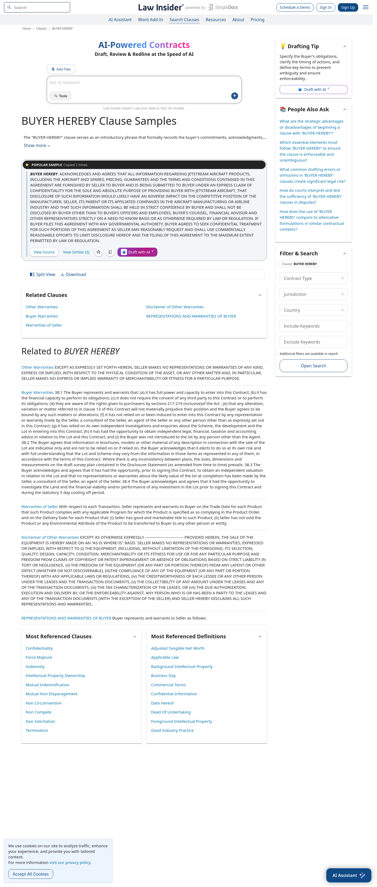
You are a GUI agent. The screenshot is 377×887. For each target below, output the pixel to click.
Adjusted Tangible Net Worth (178, 648)
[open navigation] (365, 7)
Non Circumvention (44, 703)
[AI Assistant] (349, 875)
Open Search (313, 366)
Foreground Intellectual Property (181, 721)
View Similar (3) (76, 252)
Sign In (326, 7)
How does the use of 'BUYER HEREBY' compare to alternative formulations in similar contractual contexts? (312, 220)
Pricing (258, 20)
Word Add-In (150, 20)
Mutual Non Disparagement (52, 693)
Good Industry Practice (172, 730)
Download (73, 274)
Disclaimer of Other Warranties (175, 306)
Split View (42, 274)
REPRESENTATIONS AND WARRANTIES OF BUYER (191, 316)
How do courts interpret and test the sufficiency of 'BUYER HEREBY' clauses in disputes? (311, 196)
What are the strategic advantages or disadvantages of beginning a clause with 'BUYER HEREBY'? (311, 127)
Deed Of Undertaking (171, 712)
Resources (216, 20)
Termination (37, 730)
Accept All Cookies (31, 874)
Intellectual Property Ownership (55, 675)
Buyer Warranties (42, 316)
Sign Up (348, 7)
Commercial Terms (168, 684)
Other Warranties (42, 306)
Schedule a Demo (295, 7)
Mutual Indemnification (47, 684)
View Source (44, 252)
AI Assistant (120, 20)
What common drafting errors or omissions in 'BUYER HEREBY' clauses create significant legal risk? (313, 175)
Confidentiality (39, 648)
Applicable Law (165, 657)
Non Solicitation (40, 721)
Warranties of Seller (44, 325)
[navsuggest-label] (37, 7)
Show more (37, 145)
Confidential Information (174, 693)
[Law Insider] (187, 7)
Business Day (163, 675)
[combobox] (37, 7)
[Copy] (110, 252)
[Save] (98, 252)
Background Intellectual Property (182, 666)
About (238, 20)
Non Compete (39, 712)
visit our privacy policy (69, 862)
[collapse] (342, 278)
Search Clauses (184, 20)
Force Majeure (39, 657)
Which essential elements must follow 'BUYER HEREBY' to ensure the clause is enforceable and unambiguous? (310, 151)
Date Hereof (162, 703)
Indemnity (35, 666)
